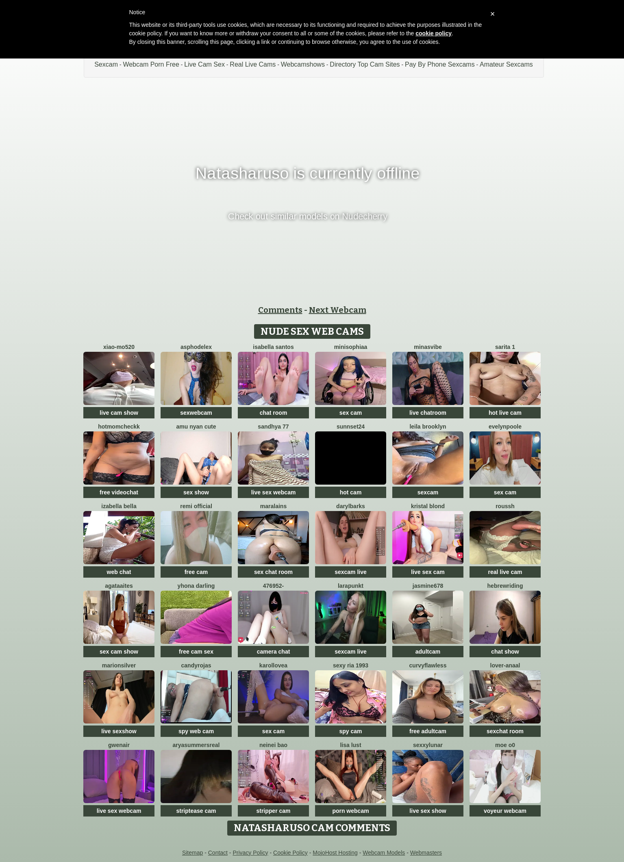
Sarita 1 (505, 347)
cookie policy (433, 33)
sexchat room (505, 731)
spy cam (350, 731)
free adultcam (427, 731)
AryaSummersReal (196, 745)
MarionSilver (119, 665)
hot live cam (505, 412)
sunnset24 (351, 426)
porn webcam (350, 811)
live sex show (427, 811)
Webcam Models (384, 852)
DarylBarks (350, 506)
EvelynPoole (505, 426)
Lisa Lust (350, 745)
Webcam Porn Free (151, 64)
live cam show (119, 412)
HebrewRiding (505, 586)
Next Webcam (337, 310)
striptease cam (196, 811)
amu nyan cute (196, 426)
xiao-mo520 (119, 347)
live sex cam (428, 572)
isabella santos (273, 347)
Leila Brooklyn (427, 426)
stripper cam (273, 811)
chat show (505, 651)
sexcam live (351, 572)
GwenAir (119, 745)
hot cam (351, 492)
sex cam (350, 412)
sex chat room (273, 572)
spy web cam (196, 731)
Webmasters (426, 852)
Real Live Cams (253, 64)
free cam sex (196, 651)
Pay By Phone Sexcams (440, 64)
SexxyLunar (428, 745)
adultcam (427, 651)
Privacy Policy (250, 852)
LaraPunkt (350, 586)
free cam (196, 572)
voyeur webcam (505, 811)
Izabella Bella (118, 506)
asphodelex (196, 347)
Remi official (196, 506)
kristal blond (428, 506)
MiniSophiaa (350, 347)
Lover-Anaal (505, 665)
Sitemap (192, 852)
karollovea (273, 665)
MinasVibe (427, 347)
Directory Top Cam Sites (365, 64)
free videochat (119, 492)
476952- (273, 586)
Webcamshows (303, 64)
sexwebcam (196, 412)
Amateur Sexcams (506, 64)
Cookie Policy (290, 852)
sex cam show (119, 651)
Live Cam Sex (204, 64)
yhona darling (196, 586)
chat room (273, 412)
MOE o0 (505, 745)
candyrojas (196, 665)
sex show (196, 492)
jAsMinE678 (428, 586)
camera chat (273, 651)
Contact (218, 852)
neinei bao (273, 745)
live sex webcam (273, 492)
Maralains (273, 506)
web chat (119, 572)
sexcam (427, 492)
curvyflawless (428, 665)
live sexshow (118, 731)
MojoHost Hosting (335, 852)
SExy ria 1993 (350, 665)
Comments (280, 310)
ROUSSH (505, 506)
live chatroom (427, 412)
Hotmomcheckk (119, 426)
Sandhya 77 (273, 426)
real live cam (505, 572)
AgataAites (119, 586)
